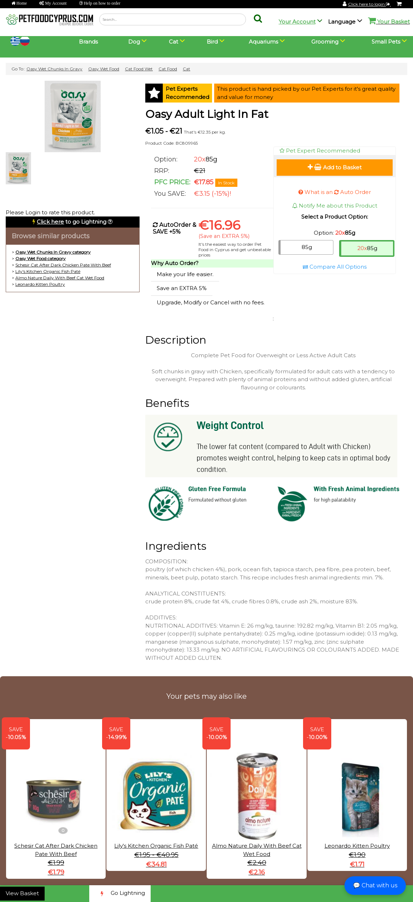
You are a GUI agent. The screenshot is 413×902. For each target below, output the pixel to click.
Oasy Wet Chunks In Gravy (54, 68)
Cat (186, 68)
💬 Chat (375, 885)
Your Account (297, 21)
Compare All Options (335, 266)
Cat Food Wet (139, 68)
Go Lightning (120, 893)
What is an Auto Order (334, 192)
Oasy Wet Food (103, 68)
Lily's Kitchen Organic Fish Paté (47, 271)
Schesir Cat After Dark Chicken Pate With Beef (63, 265)
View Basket (22, 893)
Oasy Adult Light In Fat (206, 114)
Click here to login (369, 4)
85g (307, 247)
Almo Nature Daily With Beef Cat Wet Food (59, 277)
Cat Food (167, 68)
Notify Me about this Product (334, 205)
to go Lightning (71, 221)
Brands (88, 41)
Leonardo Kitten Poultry (40, 284)
